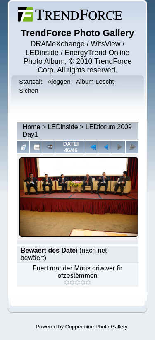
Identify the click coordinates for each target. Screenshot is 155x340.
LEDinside (63, 126)
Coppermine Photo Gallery (96, 326)
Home (32, 126)
